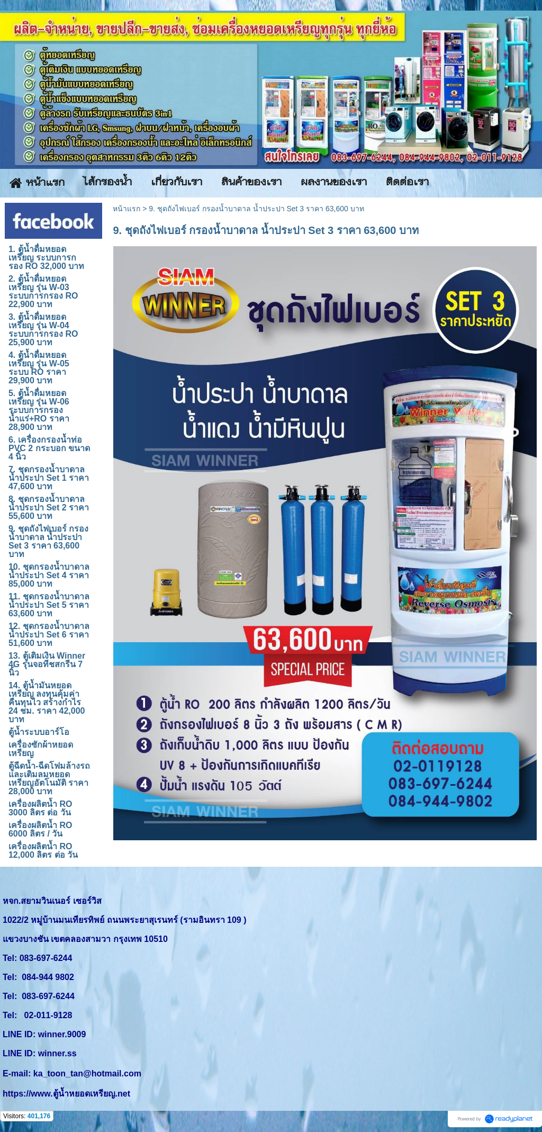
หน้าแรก (126, 208)
